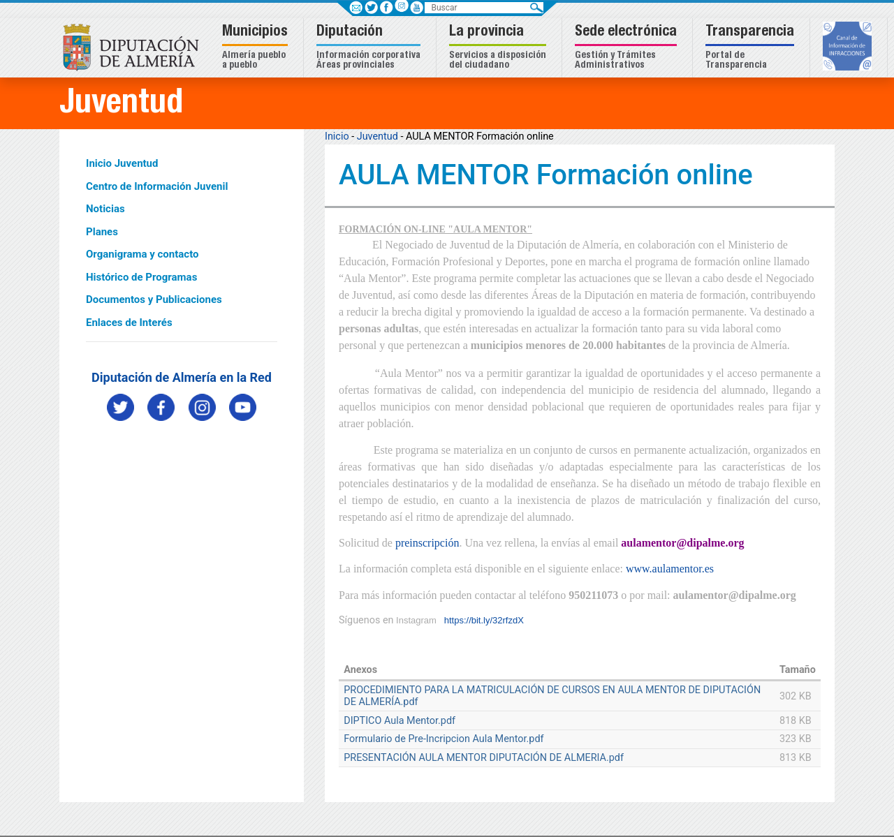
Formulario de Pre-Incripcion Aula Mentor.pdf (443, 739)
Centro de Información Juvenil (157, 186)
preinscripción (427, 543)
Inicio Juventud (122, 163)
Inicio (337, 136)
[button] (257, 47)
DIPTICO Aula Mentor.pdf (399, 721)
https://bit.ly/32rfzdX (484, 620)
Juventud (377, 136)
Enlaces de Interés (129, 322)
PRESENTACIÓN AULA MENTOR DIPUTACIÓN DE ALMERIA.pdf (484, 758)
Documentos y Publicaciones (154, 299)
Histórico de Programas (141, 277)
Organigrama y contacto (142, 254)
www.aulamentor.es (670, 569)
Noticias (105, 208)
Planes (102, 231)
